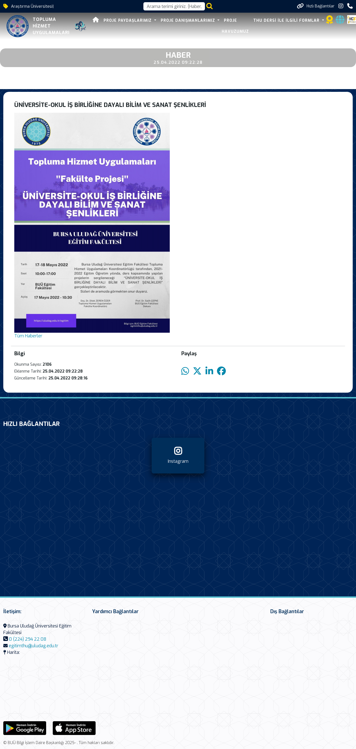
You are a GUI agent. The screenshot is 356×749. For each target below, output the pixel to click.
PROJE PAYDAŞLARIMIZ (128, 20)
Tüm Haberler (28, 336)
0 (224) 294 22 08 (27, 639)
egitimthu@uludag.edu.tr (33, 646)
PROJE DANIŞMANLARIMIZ (188, 20)
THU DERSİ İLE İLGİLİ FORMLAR (287, 20)
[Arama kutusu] (174, 6)
